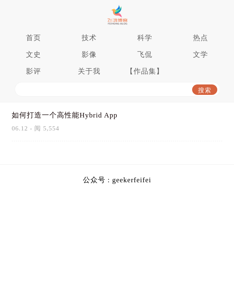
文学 (200, 55)
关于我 (89, 71)
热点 (200, 38)
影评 (33, 71)
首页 (33, 38)
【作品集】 (145, 71)
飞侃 (144, 55)
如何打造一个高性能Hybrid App (65, 115)
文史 (33, 55)
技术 (89, 38)
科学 (144, 38)
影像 (89, 55)
